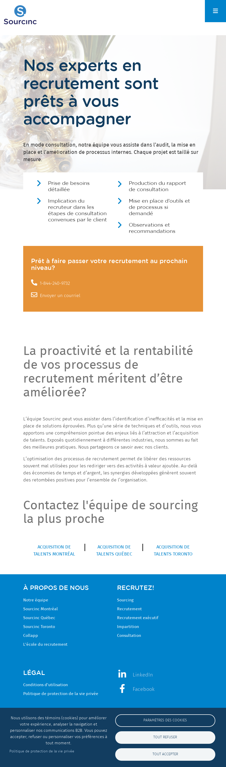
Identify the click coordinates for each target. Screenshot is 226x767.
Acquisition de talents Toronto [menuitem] (173, 551)
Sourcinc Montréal (40, 609)
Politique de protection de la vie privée (60, 694)
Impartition (128, 627)
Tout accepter (165, 754)
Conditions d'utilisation (45, 685)
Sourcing (125, 600)
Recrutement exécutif (137, 618)
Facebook (144, 689)
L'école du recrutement (45, 644)
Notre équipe (35, 600)
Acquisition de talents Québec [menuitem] (114, 551)
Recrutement (129, 609)
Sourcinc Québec (39, 618)
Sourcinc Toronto (39, 627)
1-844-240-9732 (55, 283)
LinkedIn (143, 675)
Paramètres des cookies (165, 720)
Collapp (30, 635)
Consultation (129, 635)
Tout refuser (165, 737)
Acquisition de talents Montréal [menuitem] (54, 551)
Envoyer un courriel (60, 295)
